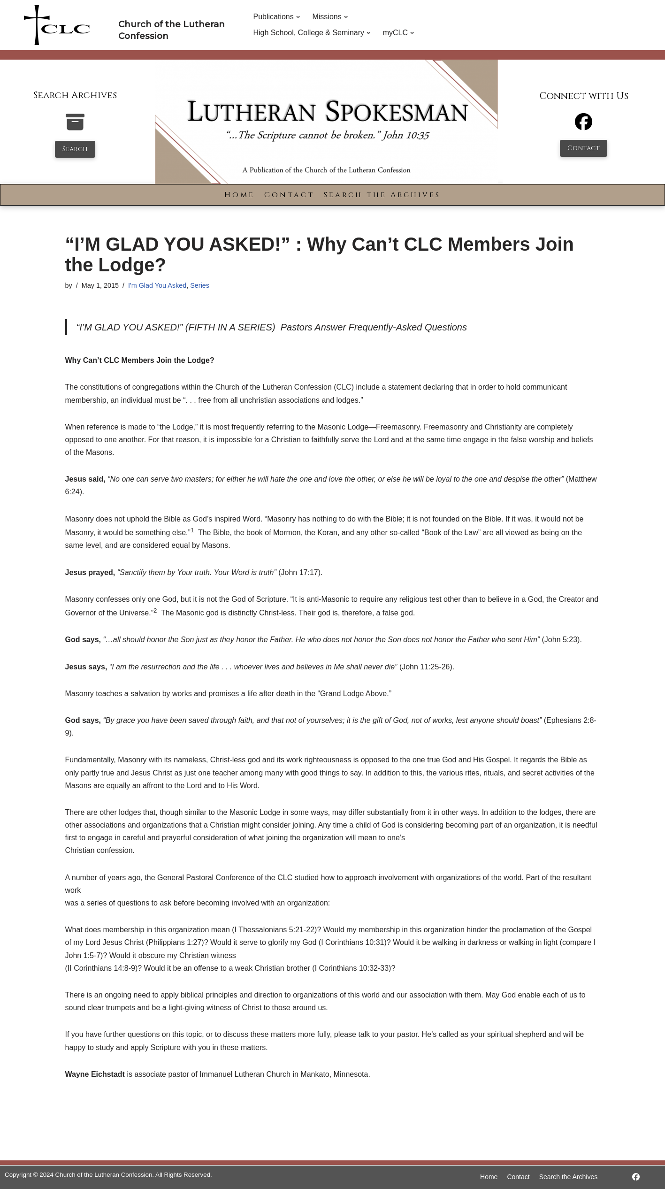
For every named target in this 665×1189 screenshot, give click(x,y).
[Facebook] (583, 126)
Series (199, 285)
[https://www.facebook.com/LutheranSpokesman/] (636, 1177)
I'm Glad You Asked (157, 285)
